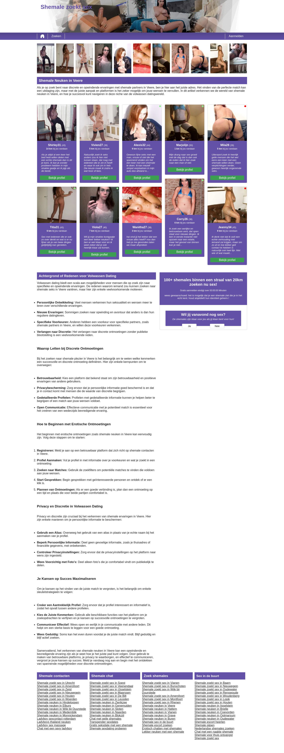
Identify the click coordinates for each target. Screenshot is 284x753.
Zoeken (56, 36)
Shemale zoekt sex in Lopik (212, 699)
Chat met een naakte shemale (214, 731)
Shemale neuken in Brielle (211, 708)
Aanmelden (236, 36)
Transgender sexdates (103, 722)
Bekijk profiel (57, 177)
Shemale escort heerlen (210, 722)
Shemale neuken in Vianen (159, 712)
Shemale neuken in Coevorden (214, 712)
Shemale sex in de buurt (157, 722)
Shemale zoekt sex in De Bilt (107, 695)
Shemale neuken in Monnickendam (59, 715)
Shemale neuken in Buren (158, 718)
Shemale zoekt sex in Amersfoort (58, 686)
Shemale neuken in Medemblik (57, 712)
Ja (189, 326)
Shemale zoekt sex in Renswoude (216, 692)
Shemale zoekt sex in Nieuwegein (58, 692)
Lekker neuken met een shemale (163, 731)
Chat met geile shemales (105, 718)
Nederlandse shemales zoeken (214, 728)
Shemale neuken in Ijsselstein (214, 705)
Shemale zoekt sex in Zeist (54, 689)
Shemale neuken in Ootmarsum (215, 715)
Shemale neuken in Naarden (107, 712)
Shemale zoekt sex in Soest (107, 682)
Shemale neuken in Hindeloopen (58, 702)
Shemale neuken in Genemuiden (110, 705)
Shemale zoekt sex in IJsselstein (110, 689)
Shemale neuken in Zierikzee (108, 702)
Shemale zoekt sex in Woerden (57, 699)
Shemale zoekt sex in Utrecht (56, 682)
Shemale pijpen (204, 725)
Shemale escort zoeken (157, 725)
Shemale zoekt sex (207, 738)
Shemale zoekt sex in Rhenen (161, 702)
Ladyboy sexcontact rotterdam (56, 718)
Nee (217, 326)
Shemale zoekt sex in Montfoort (162, 699)
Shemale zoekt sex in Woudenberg (217, 695)
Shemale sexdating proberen (108, 728)
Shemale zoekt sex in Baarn (213, 682)
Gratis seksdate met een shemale (111, 725)
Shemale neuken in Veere (158, 705)
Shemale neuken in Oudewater (214, 718)
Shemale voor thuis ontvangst (214, 735)
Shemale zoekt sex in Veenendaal (111, 686)
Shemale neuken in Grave (159, 715)
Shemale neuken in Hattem (159, 708)
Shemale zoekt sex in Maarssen (110, 692)
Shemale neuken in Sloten (106, 708)
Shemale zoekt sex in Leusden (109, 699)
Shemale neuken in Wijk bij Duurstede (61, 708)
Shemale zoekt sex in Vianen (160, 682)
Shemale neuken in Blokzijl (106, 715)
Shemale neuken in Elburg (54, 705)
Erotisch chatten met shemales (162, 728)
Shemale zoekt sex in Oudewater (216, 689)
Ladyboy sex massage (51, 725)
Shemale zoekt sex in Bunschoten (164, 686)
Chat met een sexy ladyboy (54, 728)
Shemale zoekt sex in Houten (56, 695)
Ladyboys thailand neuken (54, 722)
